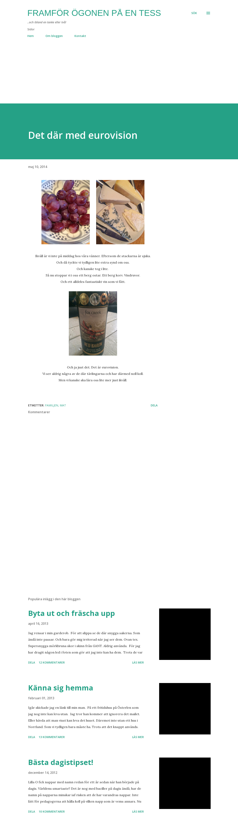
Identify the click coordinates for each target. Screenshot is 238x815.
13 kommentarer (52, 737)
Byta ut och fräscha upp (71, 613)
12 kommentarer (52, 662)
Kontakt (80, 36)
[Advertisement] (119, 75)
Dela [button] (154, 405)
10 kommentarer (52, 811)
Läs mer (138, 662)
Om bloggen (54, 36)
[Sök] (194, 13)
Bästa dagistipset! (60, 762)
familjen (51, 405)
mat (63, 405)
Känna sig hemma (60, 688)
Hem (30, 36)
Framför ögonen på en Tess (94, 13)
